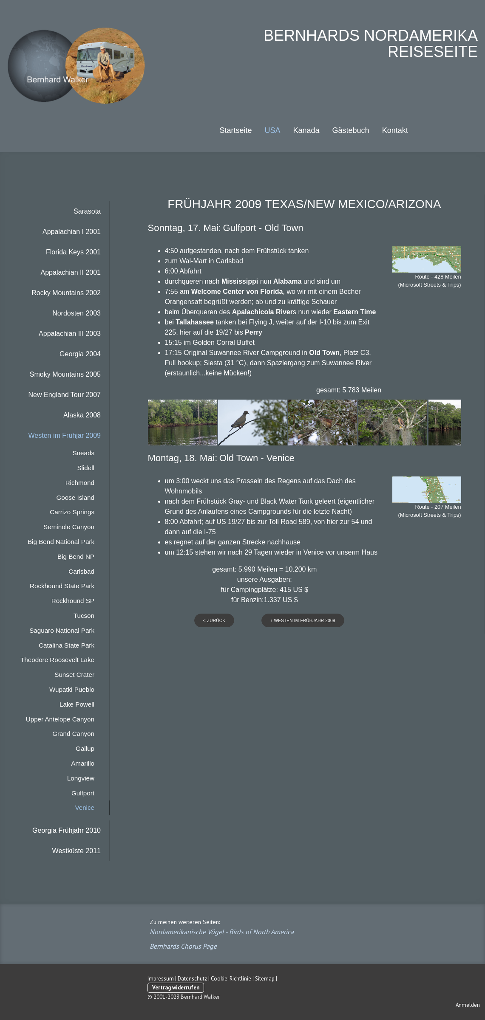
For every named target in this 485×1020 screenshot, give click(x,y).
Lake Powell (77, 704)
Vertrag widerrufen (175, 987)
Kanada (306, 130)
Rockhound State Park (62, 585)
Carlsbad (81, 571)
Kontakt (395, 130)
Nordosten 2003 (76, 313)
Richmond (79, 482)
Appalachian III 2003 (70, 333)
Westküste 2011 (76, 850)
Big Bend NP (75, 556)
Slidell (85, 467)
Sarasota (87, 211)
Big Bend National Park (61, 541)
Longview (80, 778)
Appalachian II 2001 (71, 272)
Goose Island (76, 497)
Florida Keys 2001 (73, 252)
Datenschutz (192, 978)
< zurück (214, 620)
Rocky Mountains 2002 (66, 292)
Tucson (84, 615)
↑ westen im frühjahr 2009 (302, 620)
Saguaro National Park (61, 630)
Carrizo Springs (72, 512)
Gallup (85, 748)
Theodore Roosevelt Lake (57, 659)
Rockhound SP (72, 600)
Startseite (235, 130)
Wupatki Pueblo (71, 689)
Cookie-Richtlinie (231, 978)
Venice (84, 807)
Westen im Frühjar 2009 (64, 435)
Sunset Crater (74, 674)
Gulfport (82, 793)
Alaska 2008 (82, 415)
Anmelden (468, 1005)
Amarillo (82, 763)
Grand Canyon (73, 733)
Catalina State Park (66, 645)
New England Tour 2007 (64, 394)
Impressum (160, 978)
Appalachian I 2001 (72, 231)
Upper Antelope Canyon (60, 719)
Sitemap (265, 978)
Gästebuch (350, 130)
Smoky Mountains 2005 (65, 374)
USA (272, 130)
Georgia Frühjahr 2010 (66, 830)
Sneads (83, 452)
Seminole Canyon (68, 526)
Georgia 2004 (80, 354)
